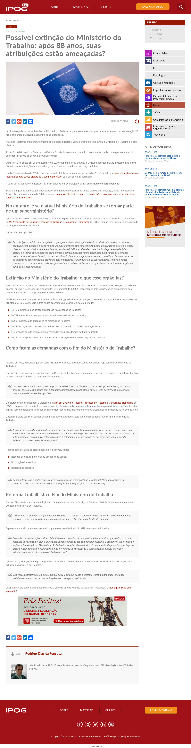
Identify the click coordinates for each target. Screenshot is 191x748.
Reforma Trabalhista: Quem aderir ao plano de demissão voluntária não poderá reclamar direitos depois (164, 192)
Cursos (111, 710)
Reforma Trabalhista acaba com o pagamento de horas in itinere (162, 157)
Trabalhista (156, 38)
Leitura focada (125, 121)
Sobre (55, 7)
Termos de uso (133, 737)
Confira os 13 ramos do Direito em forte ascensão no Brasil (163, 174)
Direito (16, 21)
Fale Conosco (153, 6)
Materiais (80, 7)
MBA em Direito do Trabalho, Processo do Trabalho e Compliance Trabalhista (49, 222)
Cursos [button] (106, 7)
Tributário (155, 29)
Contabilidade (158, 34)
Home (8, 21)
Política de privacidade (114, 737)
